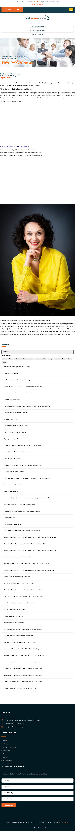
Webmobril (65, 822)
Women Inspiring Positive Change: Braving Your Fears (19, 505)
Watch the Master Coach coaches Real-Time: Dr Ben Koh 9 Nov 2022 (24, 544)
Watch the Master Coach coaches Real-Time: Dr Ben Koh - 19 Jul (23, 590)
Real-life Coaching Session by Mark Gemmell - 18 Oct (19, 583)
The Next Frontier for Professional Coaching (17, 380)
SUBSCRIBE (9, 805)
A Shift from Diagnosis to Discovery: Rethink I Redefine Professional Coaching (27, 406)
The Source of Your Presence (12, 459)
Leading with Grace (9, 518)
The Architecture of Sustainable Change (16, 426)
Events (4, 757)
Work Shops (6, 751)
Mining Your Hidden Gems (11, 491)
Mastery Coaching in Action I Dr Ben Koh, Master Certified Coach (23, 675)
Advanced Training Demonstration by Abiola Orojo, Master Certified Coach (26, 655)
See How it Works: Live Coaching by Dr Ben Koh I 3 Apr (20, 642)
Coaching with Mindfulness (12, 400)
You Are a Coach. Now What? (13, 524)
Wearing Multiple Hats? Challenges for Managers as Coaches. (22, 511)
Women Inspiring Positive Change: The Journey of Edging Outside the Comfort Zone (29, 498)
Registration (12, 10)
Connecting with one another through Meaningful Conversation (23, 386)
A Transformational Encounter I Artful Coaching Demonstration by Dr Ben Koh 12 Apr (29, 570)
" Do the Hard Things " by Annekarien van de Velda (19, 636)
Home (4, 741)
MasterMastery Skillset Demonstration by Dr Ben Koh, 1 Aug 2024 (23, 662)
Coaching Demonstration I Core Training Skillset (18, 557)
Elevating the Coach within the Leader (15, 413)
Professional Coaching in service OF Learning (17, 367)
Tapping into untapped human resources (16, 439)
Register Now (5, 78)
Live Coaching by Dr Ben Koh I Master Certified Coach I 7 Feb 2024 (23, 629)
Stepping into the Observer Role (13, 485)
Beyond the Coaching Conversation (14, 452)
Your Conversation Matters (12, 373)
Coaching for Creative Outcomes (14, 472)
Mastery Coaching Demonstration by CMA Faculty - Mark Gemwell (23, 669)
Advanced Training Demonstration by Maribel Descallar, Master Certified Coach (27, 564)
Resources (5, 754)
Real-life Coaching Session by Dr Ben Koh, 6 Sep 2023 (19, 603)
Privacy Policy (6, 760)
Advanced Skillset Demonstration (14, 616)
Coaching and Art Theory (11, 419)
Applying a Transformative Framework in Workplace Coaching (22, 465)
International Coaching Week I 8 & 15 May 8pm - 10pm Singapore (23, 649)
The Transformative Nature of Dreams (15, 432)
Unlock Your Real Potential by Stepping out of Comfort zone (22, 445)
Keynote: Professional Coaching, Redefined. (17, 577)
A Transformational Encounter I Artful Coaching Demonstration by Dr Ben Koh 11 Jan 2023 (30, 537)
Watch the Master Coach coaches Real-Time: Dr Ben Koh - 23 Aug (23, 596)
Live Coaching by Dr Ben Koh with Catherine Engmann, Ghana (22, 531)
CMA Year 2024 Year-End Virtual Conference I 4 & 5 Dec (20, 688)
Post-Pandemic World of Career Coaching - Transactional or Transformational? (27, 478)
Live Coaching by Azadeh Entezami (14, 610)
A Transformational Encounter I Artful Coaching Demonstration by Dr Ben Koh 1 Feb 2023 (30, 550)
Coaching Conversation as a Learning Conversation (19, 393)
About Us (5, 744)
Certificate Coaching (8, 747)
